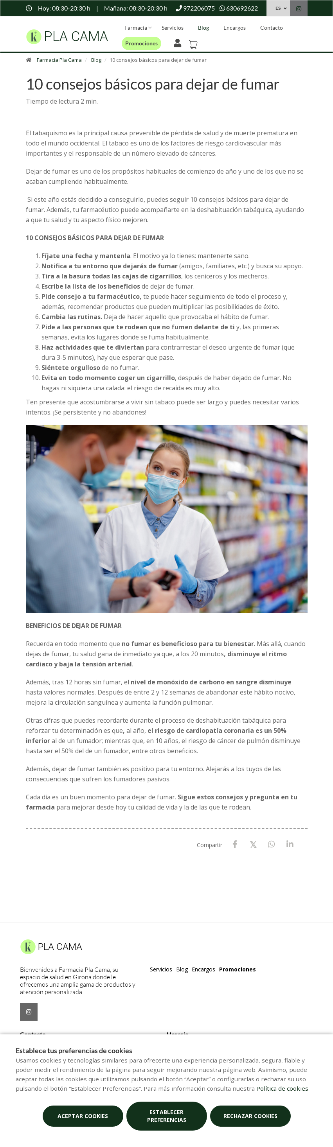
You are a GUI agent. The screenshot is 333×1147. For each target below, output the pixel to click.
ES (278, 8)
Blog (203, 27)
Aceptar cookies (83, 1116)
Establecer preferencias (166, 1116)
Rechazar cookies (250, 1116)
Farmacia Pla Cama (59, 59)
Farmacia (135, 27)
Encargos (234, 27)
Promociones (141, 43)
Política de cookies (282, 1088)
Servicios (173, 27)
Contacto (271, 27)
